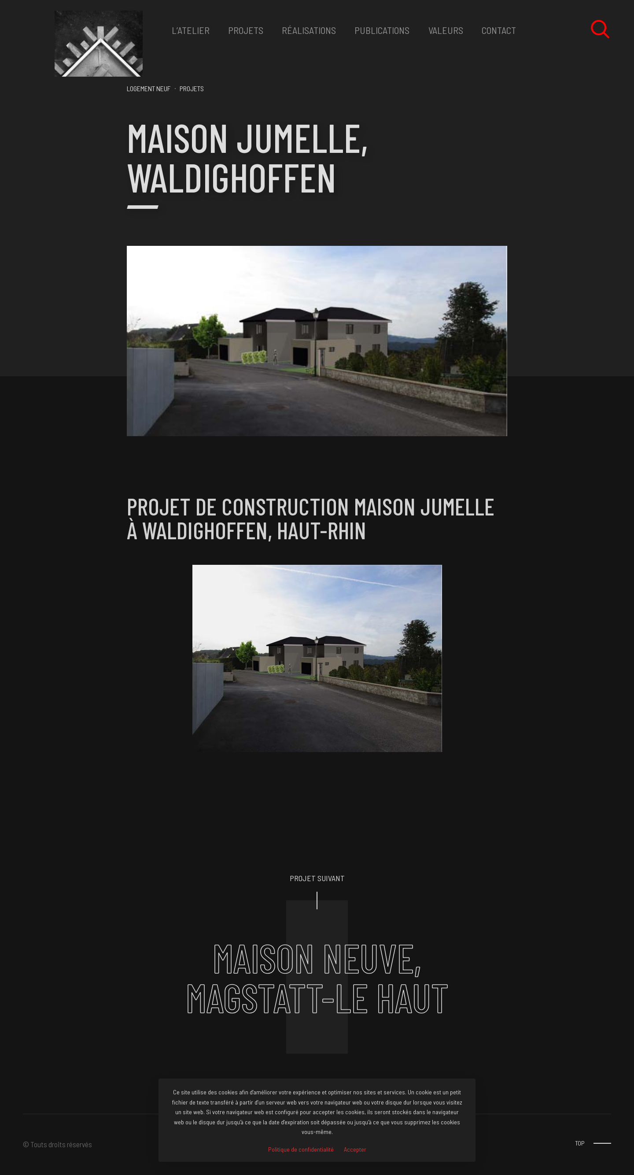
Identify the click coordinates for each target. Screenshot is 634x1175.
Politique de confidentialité (301, 1149)
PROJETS (245, 30)
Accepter (355, 1149)
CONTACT (499, 30)
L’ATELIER (191, 30)
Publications (381, 30)
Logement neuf (148, 88)
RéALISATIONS (309, 30)
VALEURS (445, 30)
